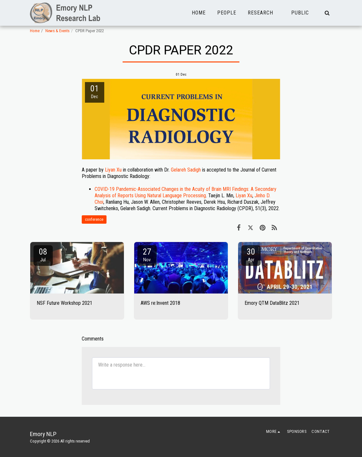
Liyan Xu (113, 170)
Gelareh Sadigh (186, 170)
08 (43, 255)
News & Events (57, 30)
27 (147, 255)
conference (94, 219)
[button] (264, 13)
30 (251, 255)
